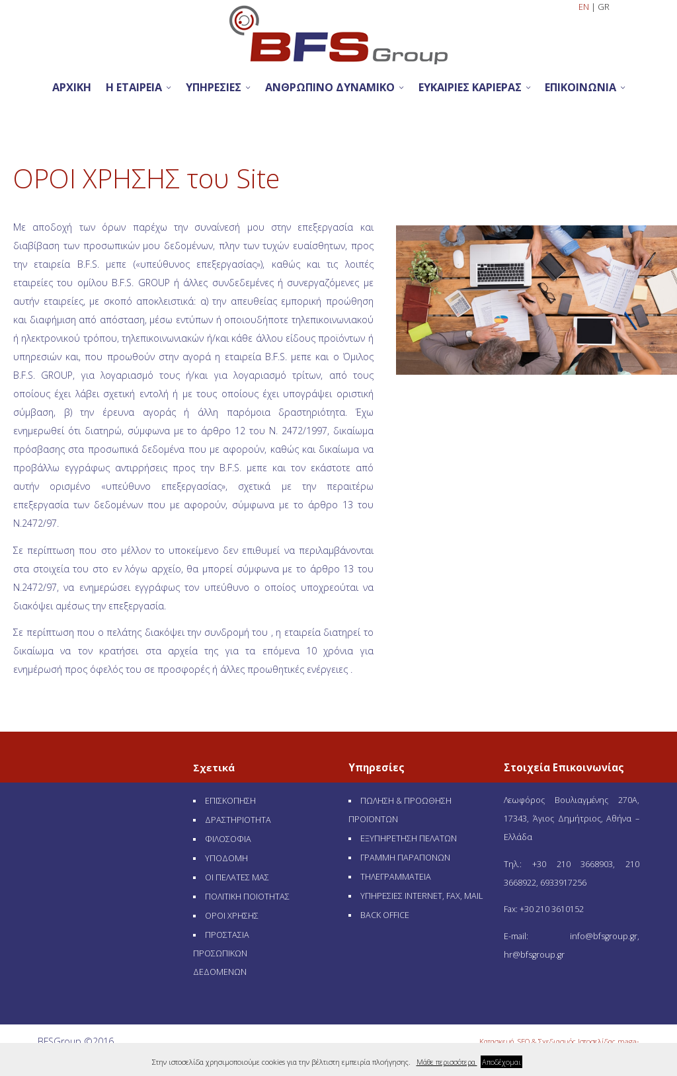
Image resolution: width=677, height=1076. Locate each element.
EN (584, 7)
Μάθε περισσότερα (447, 1062)
